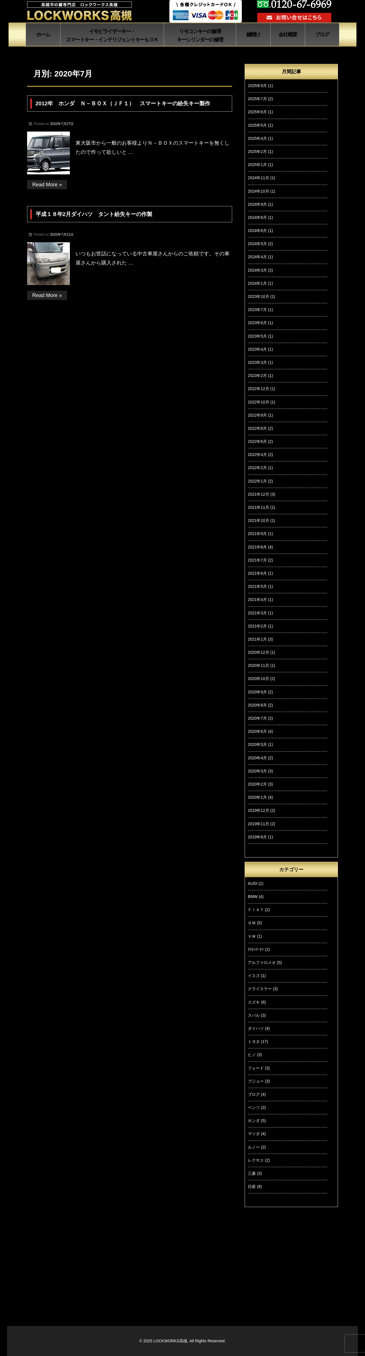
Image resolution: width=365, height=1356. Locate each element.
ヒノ (252, 1054)
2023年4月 (257, 349)
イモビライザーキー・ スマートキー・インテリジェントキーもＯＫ (112, 36)
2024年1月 (257, 283)
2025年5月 (257, 125)
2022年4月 (257, 454)
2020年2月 (257, 784)
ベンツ (254, 1107)
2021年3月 (257, 613)
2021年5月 (257, 586)
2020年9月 (257, 692)
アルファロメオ (262, 962)
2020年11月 (258, 665)
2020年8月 (257, 705)
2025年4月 (257, 138)
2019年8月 (257, 837)
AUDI (252, 883)
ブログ (322, 34)
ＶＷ (252, 936)
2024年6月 (257, 230)
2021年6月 (257, 573)
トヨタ (254, 1041)
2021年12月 (258, 494)
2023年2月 (257, 375)
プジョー (256, 1081)
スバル (254, 1015)
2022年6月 (257, 441)
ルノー (254, 1147)
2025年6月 (257, 112)
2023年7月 (257, 309)
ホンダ (254, 1120)
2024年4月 (257, 257)
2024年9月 (257, 204)
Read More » (47, 184)
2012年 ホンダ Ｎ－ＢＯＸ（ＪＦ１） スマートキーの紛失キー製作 (123, 103)
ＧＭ (252, 923)
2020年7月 (257, 718)
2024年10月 (258, 191)
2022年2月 (257, 467)
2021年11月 (258, 507)
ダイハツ (256, 1028)
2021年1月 (257, 639)
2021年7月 (257, 560)
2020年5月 (257, 744)
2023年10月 (258, 296)
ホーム (43, 34)
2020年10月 (258, 678)
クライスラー (260, 988)
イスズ (254, 975)
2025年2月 (257, 151)
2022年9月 (257, 415)
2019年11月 (258, 824)
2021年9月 (257, 533)
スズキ (254, 1002)
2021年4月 (257, 599)
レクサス (256, 1160)
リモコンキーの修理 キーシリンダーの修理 (200, 36)
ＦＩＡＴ (256, 909)
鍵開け (253, 34)
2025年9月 (257, 85)
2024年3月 (257, 270)
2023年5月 (257, 336)
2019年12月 (258, 810)
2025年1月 (257, 164)
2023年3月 (257, 362)
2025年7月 (257, 98)
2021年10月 (258, 520)
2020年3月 (257, 771)
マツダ (254, 1133)
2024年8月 (257, 217)
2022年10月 (258, 402)
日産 (252, 1186)
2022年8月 (257, 428)
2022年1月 (257, 481)
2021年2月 (257, 626)
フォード (256, 1068)
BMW (252, 896)
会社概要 (288, 34)
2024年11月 (258, 177)
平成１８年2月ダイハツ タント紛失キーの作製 (94, 214)
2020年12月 (258, 652)
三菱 (252, 1173)
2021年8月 (257, 547)
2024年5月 (257, 243)
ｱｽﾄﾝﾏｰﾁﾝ (256, 949)
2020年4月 (257, 758)
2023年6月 (257, 322)
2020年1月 (257, 797)
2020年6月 (257, 731)
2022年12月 (258, 388)
